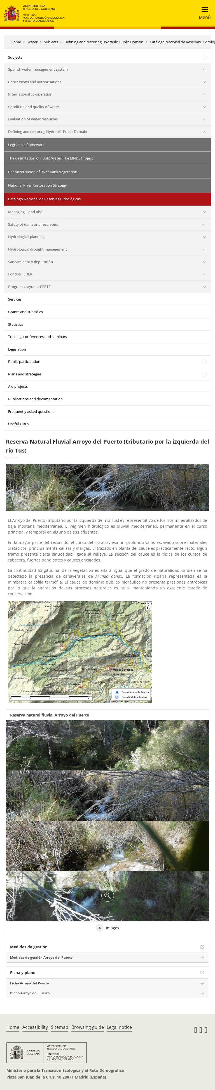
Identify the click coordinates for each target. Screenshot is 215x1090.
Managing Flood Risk (25, 211)
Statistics (15, 324)
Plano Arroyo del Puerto (30, 993)
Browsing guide (87, 1027)
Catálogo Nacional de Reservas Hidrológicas (44, 198)
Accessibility (35, 1027)
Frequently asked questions (31, 411)
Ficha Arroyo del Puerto (29, 983)
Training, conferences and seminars (37, 336)
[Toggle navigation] (203, 13)
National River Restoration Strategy (37, 185)
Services (15, 299)
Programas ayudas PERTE (29, 286)
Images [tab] (107, 928)
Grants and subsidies (25, 311)
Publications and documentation (35, 398)
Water (32, 41)
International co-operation (30, 94)
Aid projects (18, 386)
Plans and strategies (24, 374)
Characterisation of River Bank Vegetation (42, 171)
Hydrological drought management (37, 249)
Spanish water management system (38, 69)
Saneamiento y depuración (30, 261)
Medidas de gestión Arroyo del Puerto (41, 957)
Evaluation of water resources (33, 119)
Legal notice (119, 1027)
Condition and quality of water (33, 106)
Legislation (17, 349)
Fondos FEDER (20, 274)
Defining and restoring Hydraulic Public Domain (103, 41)
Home (16, 41)
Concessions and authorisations (34, 81)
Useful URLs (18, 423)
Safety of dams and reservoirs (33, 224)
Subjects (51, 41)
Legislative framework (26, 144)
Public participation (24, 361)
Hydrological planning (26, 236)
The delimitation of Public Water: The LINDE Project (50, 158)
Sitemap (59, 1027)
